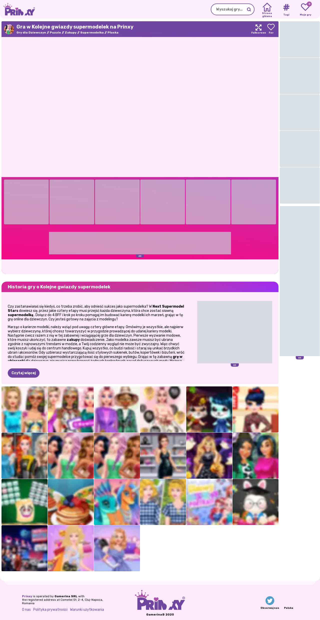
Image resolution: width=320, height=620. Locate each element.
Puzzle (55, 32)
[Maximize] (258, 29)
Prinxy (27, 596)
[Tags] (286, 9)
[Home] (267, 9)
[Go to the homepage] (17, 9)
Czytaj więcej (24, 373)
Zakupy (70, 32)
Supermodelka (92, 32)
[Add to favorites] (271, 29)
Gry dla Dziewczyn (31, 32)
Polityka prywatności (50, 609)
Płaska (113, 32)
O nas (26, 609)
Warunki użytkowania (87, 609)
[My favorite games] (305, 9)
